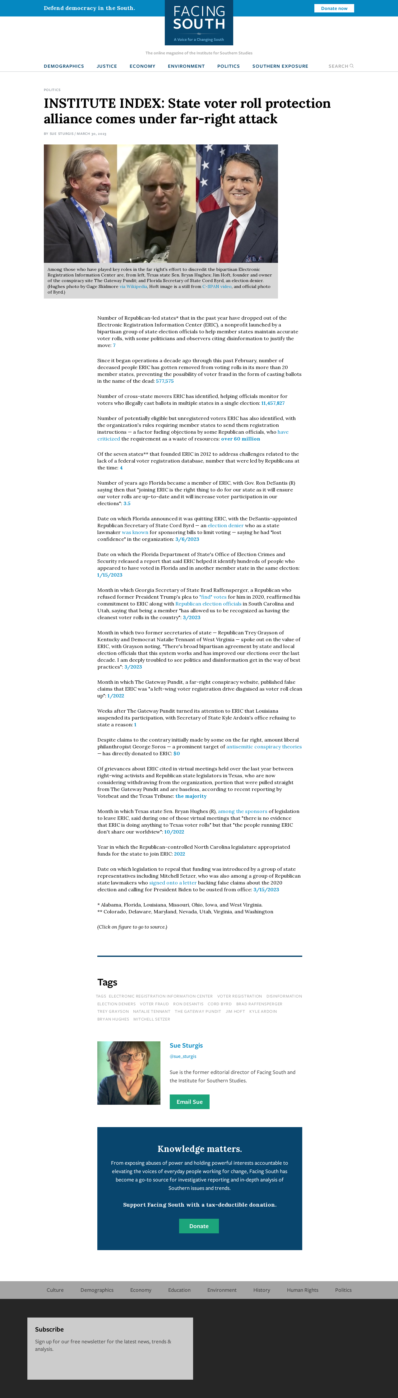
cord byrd (220, 1004)
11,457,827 (273, 403)
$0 (177, 753)
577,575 (165, 381)
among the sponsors (242, 811)
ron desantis (188, 1004)
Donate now (334, 8)
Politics (228, 66)
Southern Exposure (280, 66)
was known (135, 532)
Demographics (64, 66)
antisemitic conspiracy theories (264, 746)
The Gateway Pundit (198, 1011)
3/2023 (192, 617)
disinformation (284, 996)
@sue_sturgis (183, 1056)
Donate (199, 1226)
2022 (179, 854)
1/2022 (116, 695)
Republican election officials (208, 604)
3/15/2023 (266, 889)
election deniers (116, 1004)
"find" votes (213, 597)
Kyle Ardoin (263, 1011)
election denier (226, 525)
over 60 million (240, 439)
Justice (107, 66)
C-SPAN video (217, 286)
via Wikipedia (132, 286)
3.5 (127, 503)
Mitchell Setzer (151, 1019)
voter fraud (154, 1004)
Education (179, 1289)
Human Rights (302, 1289)
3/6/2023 (187, 539)
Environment (186, 66)
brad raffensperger (259, 1004)
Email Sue (190, 1102)
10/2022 (174, 832)
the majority (191, 796)
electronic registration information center (161, 996)
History (261, 1289)
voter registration (239, 996)
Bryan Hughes (113, 1019)
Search (341, 66)
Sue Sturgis (62, 133)
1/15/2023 (110, 575)
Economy (142, 66)
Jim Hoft (235, 1011)
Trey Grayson (113, 1011)
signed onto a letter (173, 882)
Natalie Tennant (151, 1011)
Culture (55, 1289)
